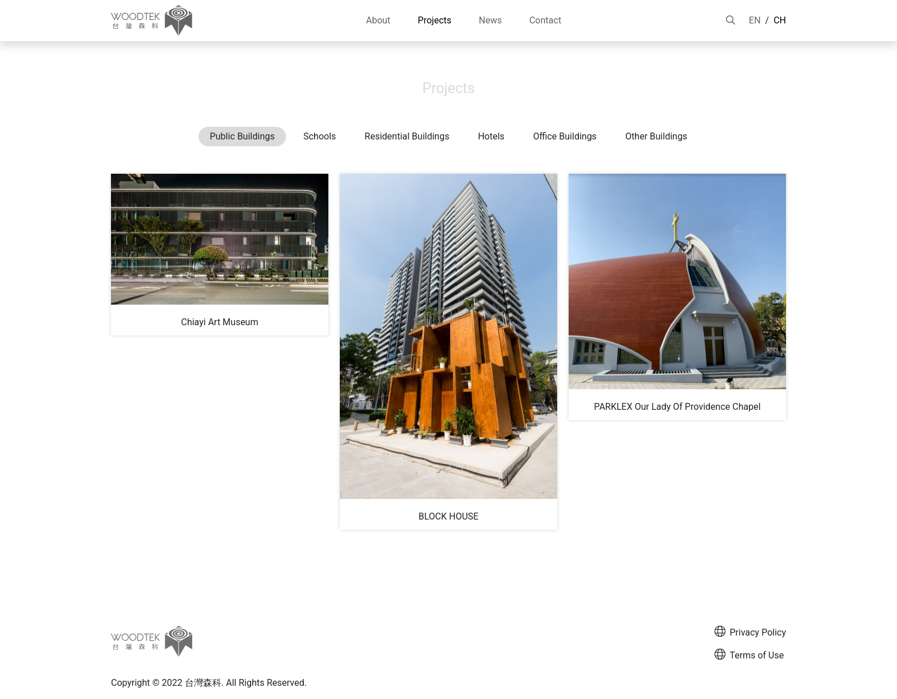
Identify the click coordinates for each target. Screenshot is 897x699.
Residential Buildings (406, 136)
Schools (319, 136)
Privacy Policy (751, 632)
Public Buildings (242, 136)
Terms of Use (749, 655)
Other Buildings (656, 136)
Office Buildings (565, 136)
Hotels (491, 136)
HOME (730, 52)
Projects (769, 52)
